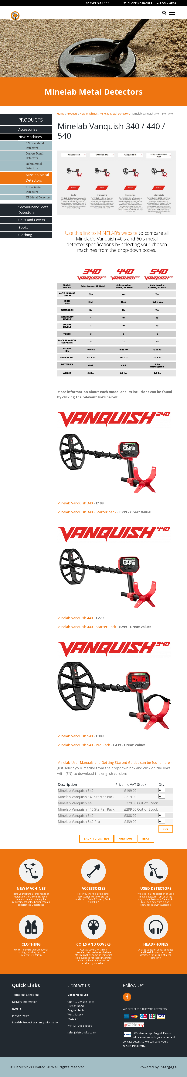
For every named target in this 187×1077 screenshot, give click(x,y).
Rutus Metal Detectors (34, 189)
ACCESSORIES (93, 888)
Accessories (27, 129)
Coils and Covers (31, 220)
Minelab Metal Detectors (115, 113)
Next (146, 838)
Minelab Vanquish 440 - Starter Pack (86, 626)
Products (71, 113)
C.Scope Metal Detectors (35, 145)
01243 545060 (98, 3)
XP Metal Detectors (38, 197)
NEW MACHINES (31, 888)
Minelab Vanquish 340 (75, 503)
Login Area (168, 3)
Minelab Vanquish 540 (75, 736)
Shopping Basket (140, 3)
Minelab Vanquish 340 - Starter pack (86, 512)
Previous (125, 838)
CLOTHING (31, 944)
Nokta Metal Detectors (34, 166)
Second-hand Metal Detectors (33, 210)
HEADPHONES (155, 944)
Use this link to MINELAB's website (101, 233)
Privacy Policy (20, 1015)
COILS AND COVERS (93, 944)
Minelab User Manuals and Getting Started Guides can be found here (113, 762)
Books (23, 227)
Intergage (168, 1067)
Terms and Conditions (25, 995)
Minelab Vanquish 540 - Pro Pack (83, 745)
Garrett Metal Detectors (34, 156)
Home (60, 113)
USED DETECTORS (156, 888)
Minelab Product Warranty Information (35, 1022)
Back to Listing (96, 838)
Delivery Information (24, 1002)
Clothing (25, 235)
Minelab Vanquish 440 (75, 618)
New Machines (89, 113)
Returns (17, 1008)
